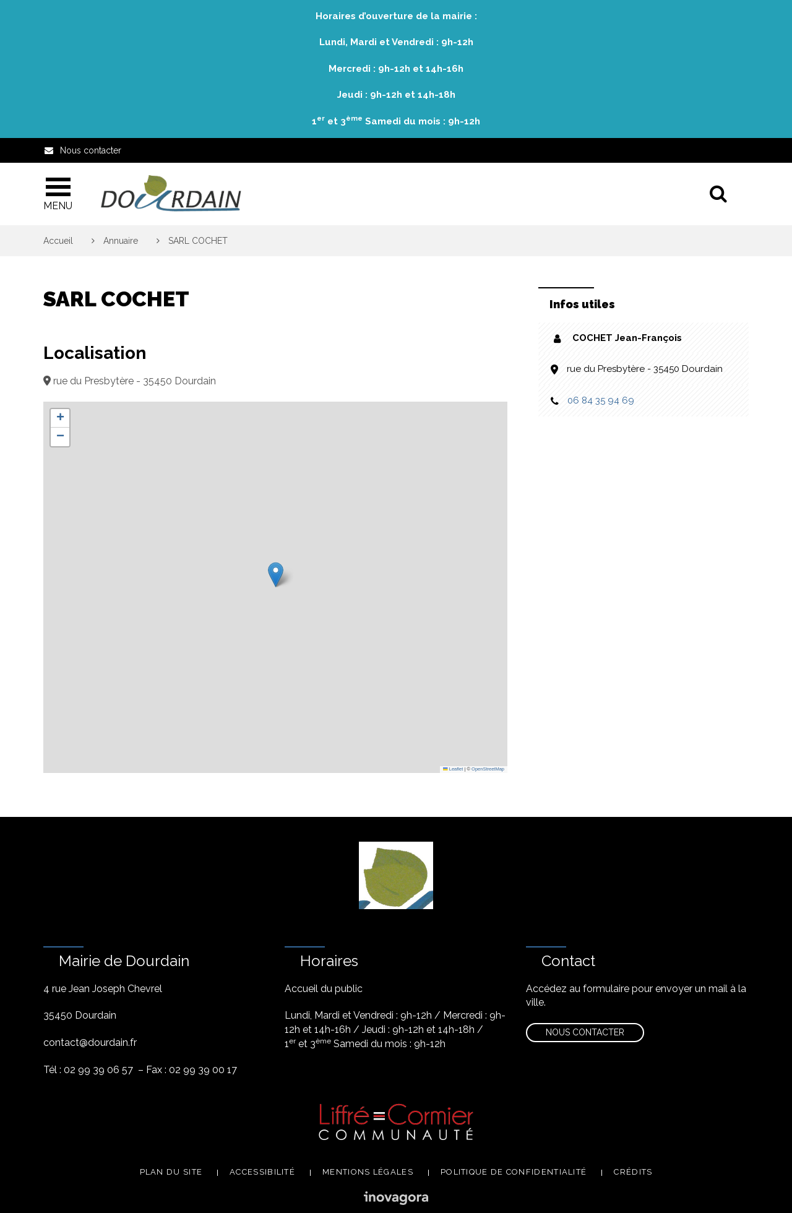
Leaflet (453, 769)
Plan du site (171, 1171)
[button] (275, 574)
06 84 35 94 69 (600, 400)
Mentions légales (367, 1171)
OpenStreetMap (487, 769)
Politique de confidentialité (514, 1171)
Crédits (633, 1171)
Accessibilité (262, 1171)
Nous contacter (585, 1032)
